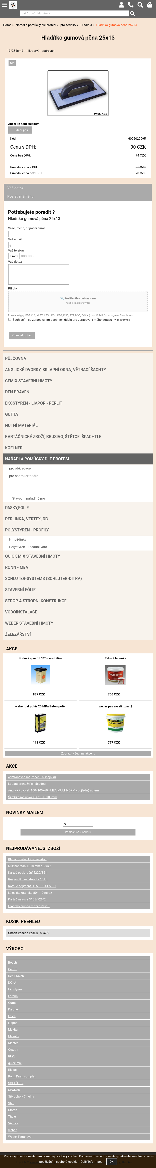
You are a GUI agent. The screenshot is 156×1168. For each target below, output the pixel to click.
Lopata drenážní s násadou (27, 784)
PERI (11, 1056)
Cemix (12, 969)
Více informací (122, 319)
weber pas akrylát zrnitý (115, 706)
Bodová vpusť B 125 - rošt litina (40, 658)
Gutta (11, 414)
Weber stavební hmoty (29, 623)
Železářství (18, 634)
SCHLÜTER (15, 1083)
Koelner (14, 447)
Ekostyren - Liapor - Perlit (33, 403)
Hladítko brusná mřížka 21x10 (29, 906)
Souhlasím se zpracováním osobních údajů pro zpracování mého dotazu (62, 320)
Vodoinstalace (21, 612)
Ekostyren (15, 989)
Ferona (13, 996)
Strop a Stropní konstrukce (36, 600)
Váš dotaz (15, 188)
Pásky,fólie (17, 507)
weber (12, 1130)
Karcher (13, 1009)
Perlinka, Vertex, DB (26, 518)
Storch (12, 1110)
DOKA (12, 982)
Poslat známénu (20, 196)
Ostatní (13, 1049)
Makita (13, 1029)
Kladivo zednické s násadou (27, 859)
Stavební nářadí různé (28, 498)
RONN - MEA (16, 567)
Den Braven (17, 392)
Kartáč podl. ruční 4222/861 (27, 872)
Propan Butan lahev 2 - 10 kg (28, 879)
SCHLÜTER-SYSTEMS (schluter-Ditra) (43, 578)
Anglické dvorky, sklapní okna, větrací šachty (55, 369)
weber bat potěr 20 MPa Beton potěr (40, 706)
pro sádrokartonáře (23, 476)
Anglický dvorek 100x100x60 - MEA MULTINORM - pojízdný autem (53, 790)
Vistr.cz (13, 1123)
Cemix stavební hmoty (28, 380)
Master (13, 1043)
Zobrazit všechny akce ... (78, 753)
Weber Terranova (19, 1137)
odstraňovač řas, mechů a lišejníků (32, 777)
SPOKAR (14, 1090)
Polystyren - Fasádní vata (28, 547)
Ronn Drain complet (21, 1076)
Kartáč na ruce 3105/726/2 (27, 899)
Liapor (12, 1023)
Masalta (13, 1036)
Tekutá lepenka (115, 658)
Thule (12, 1116)
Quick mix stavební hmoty (32, 556)
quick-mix (15, 1063)
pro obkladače (20, 468)
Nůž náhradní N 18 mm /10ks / (29, 866)
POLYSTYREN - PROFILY (27, 530)
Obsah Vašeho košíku (23, 933)
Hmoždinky (17, 539)
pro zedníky (18, 483)
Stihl (11, 1103)
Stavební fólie (20, 589)
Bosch (12, 962)
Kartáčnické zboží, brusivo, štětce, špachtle (53, 436)
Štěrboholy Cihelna (21, 1096)
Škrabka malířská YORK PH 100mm (32, 797)
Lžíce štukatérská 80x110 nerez (30, 893)
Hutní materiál (21, 425)
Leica (12, 1016)
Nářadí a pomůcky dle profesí (37, 459)
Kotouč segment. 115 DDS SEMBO (32, 886)
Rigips (12, 1070)
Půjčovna (15, 358)
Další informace (91, 1162)
